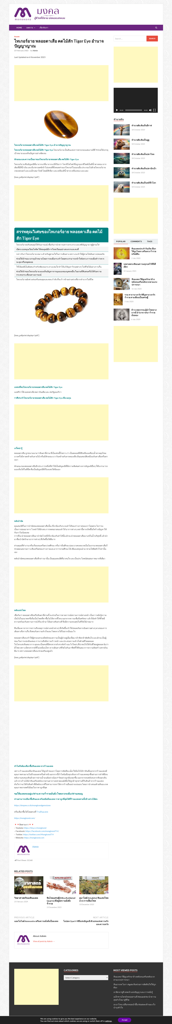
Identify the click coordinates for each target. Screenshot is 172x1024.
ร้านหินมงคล (42, 812)
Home (19, 28)
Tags (149, 241)
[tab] (121, 241)
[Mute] (150, 110)
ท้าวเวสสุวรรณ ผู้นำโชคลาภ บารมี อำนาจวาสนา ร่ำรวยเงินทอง (144, 312)
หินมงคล (16, 36)
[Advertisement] (61, 83)
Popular (120, 241)
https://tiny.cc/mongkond (35, 828)
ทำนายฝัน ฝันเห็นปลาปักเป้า (144, 168)
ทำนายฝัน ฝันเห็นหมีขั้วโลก (144, 182)
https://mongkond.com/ (24, 818)
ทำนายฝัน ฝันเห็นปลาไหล (143, 154)
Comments (136, 241)
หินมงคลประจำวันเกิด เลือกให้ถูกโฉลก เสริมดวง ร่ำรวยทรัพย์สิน (143, 251)
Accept (124, 1020)
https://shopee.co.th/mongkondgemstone (32, 805)
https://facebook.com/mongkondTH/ (42, 831)
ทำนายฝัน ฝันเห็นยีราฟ (142, 125)
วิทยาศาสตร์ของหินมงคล (26, 898)
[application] (136, 100)
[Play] (117, 110)
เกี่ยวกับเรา (44, 28)
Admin (35, 51)
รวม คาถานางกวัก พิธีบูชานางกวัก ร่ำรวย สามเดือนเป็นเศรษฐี (140, 296)
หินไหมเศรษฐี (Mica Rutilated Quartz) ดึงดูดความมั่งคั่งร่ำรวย (61, 901)
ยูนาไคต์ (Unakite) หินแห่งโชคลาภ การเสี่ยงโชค (93, 899)
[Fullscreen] (154, 110)
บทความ (29, 28)
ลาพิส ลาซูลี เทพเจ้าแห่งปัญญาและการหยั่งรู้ (133, 992)
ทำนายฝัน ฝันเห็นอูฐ (140, 140)
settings (108, 1021)
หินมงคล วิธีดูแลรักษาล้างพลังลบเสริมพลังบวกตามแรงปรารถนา (144, 282)
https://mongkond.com (34, 837)
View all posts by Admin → (44, 941)
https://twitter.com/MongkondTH (38, 834)
